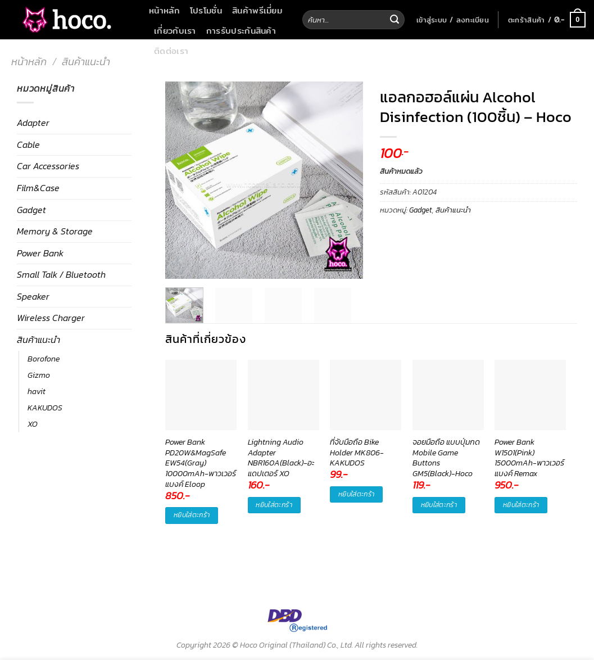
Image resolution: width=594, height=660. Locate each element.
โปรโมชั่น (206, 10)
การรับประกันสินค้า (241, 30)
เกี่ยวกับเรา (175, 30)
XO (33, 424)
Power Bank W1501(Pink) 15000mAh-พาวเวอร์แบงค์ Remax (529, 453)
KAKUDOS (45, 407)
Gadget (31, 209)
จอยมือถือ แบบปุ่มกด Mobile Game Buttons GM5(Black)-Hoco (446, 453)
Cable (28, 144)
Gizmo (39, 375)
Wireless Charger (51, 317)
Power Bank (40, 253)
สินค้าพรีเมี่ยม (257, 10)
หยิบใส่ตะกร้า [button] (192, 515)
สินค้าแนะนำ (86, 61)
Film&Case (38, 188)
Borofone (44, 358)
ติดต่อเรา (171, 50)
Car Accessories (48, 166)
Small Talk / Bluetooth (61, 274)
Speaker (33, 296)
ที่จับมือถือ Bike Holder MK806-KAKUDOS (357, 453)
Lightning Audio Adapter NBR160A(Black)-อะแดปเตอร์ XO (281, 453)
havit (37, 391)
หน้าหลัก (164, 10)
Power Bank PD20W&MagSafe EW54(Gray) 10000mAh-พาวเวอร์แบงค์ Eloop (200, 453)
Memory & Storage (55, 231)
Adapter (33, 122)
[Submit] (394, 19)
